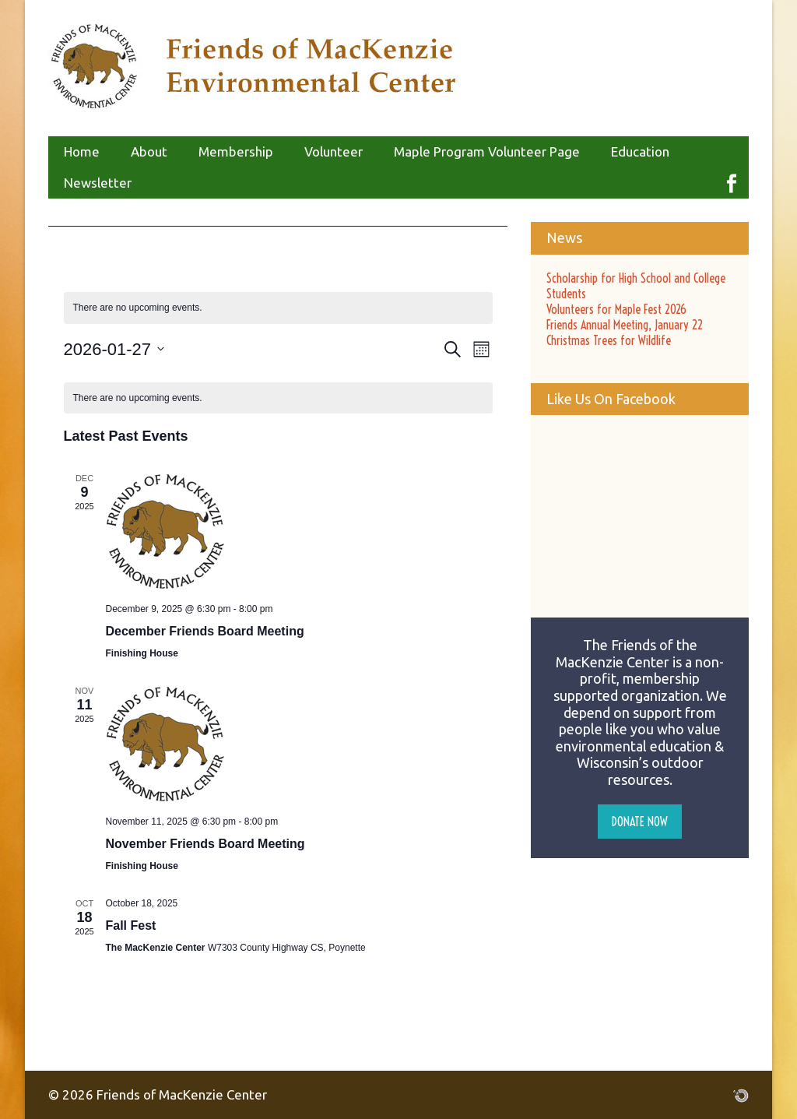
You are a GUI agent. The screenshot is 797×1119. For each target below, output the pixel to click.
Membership (235, 151)
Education (640, 151)
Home (82, 151)
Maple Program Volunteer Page (487, 151)
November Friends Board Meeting (205, 843)
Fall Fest (131, 925)
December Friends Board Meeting (205, 631)
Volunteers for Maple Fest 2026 (616, 309)
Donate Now (640, 821)
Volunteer (333, 151)
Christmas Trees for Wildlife (608, 340)
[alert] (278, 308)
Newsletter (98, 182)
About (149, 151)
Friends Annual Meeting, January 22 (624, 325)
